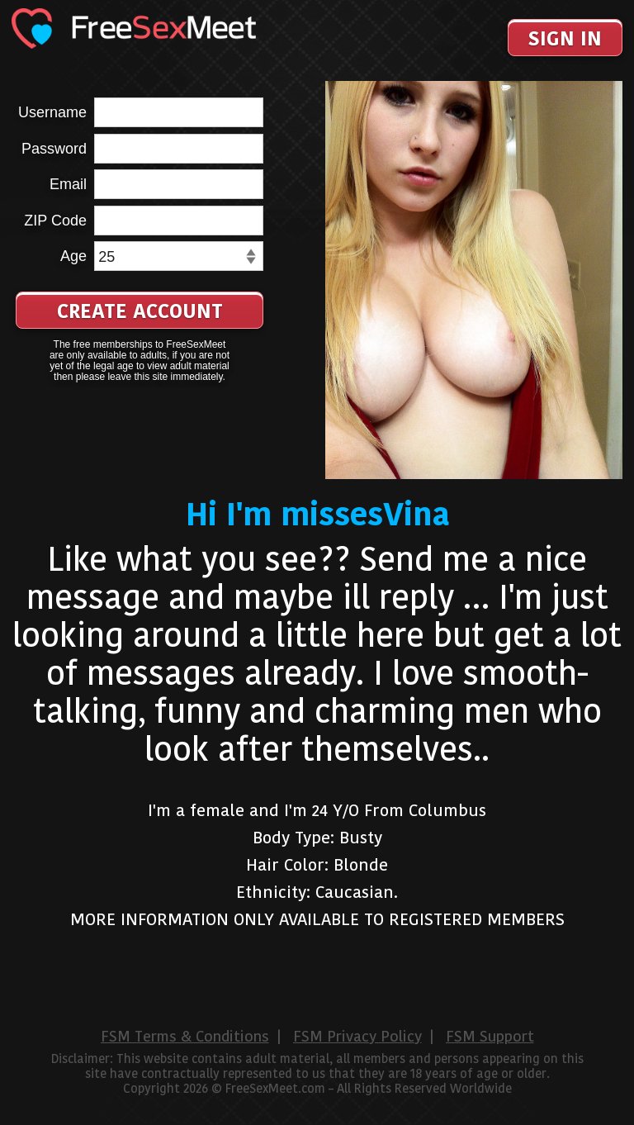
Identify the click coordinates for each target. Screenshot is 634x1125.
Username (52, 112)
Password (54, 148)
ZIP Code (55, 220)
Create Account (140, 311)
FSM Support (490, 1036)
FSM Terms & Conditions (185, 1036)
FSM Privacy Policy (357, 1036)
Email (68, 184)
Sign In (565, 38)
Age (73, 256)
